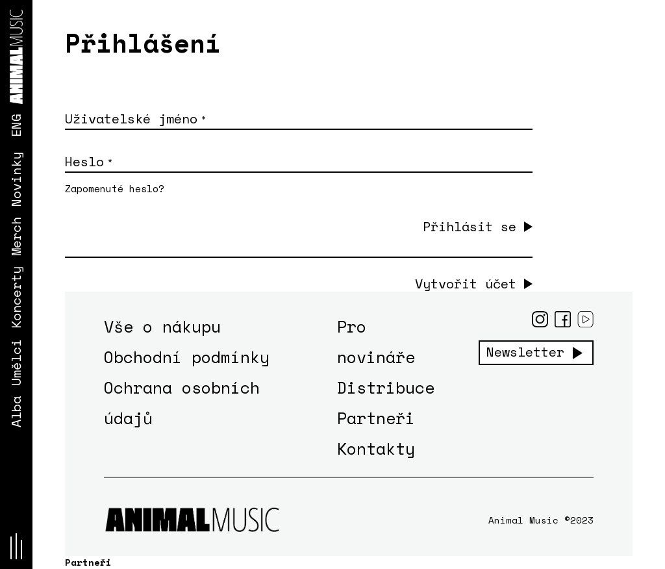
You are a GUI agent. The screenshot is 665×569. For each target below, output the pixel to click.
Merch (15, 236)
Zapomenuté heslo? (114, 188)
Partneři (376, 418)
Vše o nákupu (162, 326)
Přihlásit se (469, 226)
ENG (15, 125)
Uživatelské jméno (135, 118)
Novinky (15, 179)
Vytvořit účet (465, 283)
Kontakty (376, 448)
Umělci (15, 362)
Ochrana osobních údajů (182, 402)
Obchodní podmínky (187, 357)
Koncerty (15, 297)
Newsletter (525, 352)
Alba (15, 411)
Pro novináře (376, 341)
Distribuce (385, 387)
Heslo (88, 161)
